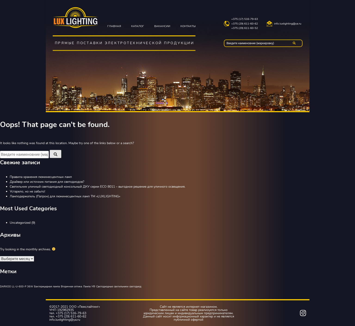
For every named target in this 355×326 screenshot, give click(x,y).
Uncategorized (20, 222)
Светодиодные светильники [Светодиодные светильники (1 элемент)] (112, 286)
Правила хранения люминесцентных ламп (41, 177)
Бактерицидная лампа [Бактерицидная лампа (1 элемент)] (47, 286)
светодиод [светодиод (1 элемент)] (135, 286)
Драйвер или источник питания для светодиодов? (47, 182)
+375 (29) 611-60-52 (244, 28)
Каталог (137, 26)
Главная (114, 26)
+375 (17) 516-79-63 (244, 19)
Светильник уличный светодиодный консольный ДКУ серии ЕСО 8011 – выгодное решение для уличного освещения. (97, 186)
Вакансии (162, 26)
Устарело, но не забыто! (27, 191)
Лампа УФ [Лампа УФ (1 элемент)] (89, 286)
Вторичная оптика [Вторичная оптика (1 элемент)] (71, 286)
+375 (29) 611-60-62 (244, 23)
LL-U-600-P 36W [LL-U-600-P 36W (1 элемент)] (22, 286)
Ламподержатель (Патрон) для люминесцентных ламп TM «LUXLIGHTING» (65, 196)
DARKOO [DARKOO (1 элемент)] (5, 286)
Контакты (188, 26)
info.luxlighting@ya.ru (287, 23)
